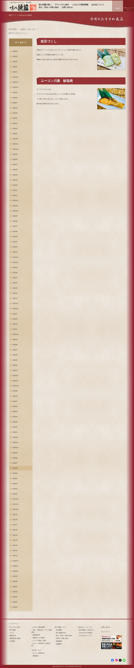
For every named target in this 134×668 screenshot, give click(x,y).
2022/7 (15, 278)
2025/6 (15, 108)
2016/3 (15, 607)
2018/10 (15, 447)
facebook (112, 660)
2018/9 (15, 453)
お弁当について (97, 5)
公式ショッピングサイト (128, 8)
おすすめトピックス (85, 635)
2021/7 (15, 314)
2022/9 (15, 267)
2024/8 (15, 159)
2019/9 (15, 391)
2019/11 (15, 381)
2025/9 (15, 92)
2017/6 (15, 530)
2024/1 (15, 195)
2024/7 (15, 164)
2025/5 (15, 113)
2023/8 (15, 221)
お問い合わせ (67, 7)
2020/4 (15, 360)
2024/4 (15, 180)
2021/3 (15, 324)
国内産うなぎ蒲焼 (38, 638)
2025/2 (15, 128)
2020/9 (15, 339)
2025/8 (15, 98)
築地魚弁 (36, 656)
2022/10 (15, 262)
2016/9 (15, 576)
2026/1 (15, 72)
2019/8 (15, 396)
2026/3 (15, 61)
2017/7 (15, 525)
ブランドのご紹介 (61, 5)
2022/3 (15, 288)
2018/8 (15, 458)
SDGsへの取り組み (62, 638)
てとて (12, 633)
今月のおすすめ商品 (85, 633)
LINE (124, 660)
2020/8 (15, 345)
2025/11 (15, 82)
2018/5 (15, 473)
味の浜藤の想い (45, 5)
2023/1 (15, 252)
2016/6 (15, 592)
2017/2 (15, 550)
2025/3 (15, 123)
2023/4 (15, 242)
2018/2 (15, 489)
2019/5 (15, 411)
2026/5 (15, 51)
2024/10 (15, 149)
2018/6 (15, 468)
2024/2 (15, 190)
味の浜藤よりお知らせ (86, 630)
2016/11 (15, 566)
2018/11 (15, 442)
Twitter (120, 660)
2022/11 (15, 257)
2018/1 (15, 494)
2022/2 (15, 293)
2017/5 (15, 535)
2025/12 (15, 77)
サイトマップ (105, 632)
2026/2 (15, 67)
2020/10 (15, 334)
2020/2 (15, 370)
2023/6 (15, 231)
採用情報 (59, 641)
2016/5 (15, 597)
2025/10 (15, 87)
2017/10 (15, 509)
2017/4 (15, 540)
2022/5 (15, 283)
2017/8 (15, 520)
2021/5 (15, 319)
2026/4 (15, 56)
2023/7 (15, 226)
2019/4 (15, 417)
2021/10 (15, 308)
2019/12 (15, 375)
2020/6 (15, 355)
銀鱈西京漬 (36, 635)
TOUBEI (12, 641)
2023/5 (15, 237)
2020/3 (15, 365)
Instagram (116, 660)
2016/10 (15, 571)
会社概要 (59, 630)
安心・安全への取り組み (49, 7)
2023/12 (15, 200)
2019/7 (15, 401)
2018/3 (15, 484)
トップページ (13, 623)
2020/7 (15, 350)
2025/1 (15, 134)
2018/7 (15, 463)
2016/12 (15, 561)
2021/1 (15, 329)
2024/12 (15, 139)
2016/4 (15, 602)
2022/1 (15, 298)
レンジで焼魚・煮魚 (39, 640)
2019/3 (15, 422)
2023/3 (15, 247)
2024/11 (15, 144)
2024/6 (15, 170)
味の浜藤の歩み (61, 633)
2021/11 (15, 303)
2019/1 (15, 432)
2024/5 (15, 175)
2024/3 (15, 185)
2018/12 (15, 437)
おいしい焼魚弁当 (38, 653)
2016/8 (15, 581)
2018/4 (15, 478)
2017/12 (15, 499)
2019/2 (15, 427)
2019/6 (15, 406)
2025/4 (15, 118)
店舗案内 (117, 8)
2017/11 (15, 504)
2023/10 (15, 211)
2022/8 (15, 272)
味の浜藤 (12, 630)
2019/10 (15, 386)
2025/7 (15, 103)
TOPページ (12, 15)
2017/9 (15, 514)
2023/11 (15, 206)
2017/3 (15, 545)
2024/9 (15, 154)
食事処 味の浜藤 (15, 638)
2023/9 (15, 216)
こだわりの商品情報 (80, 5)
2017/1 (15, 556)
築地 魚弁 (13, 635)
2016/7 (15, 586)
